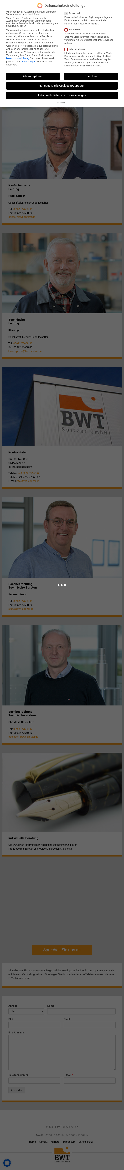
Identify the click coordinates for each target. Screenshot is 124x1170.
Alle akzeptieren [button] (33, 75)
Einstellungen (29, 61)
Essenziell (73, 12)
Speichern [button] (91, 75)
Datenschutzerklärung (17, 57)
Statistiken (73, 29)
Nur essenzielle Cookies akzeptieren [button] (62, 85)
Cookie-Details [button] (62, 102)
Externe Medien (76, 48)
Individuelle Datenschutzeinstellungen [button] (62, 94)
